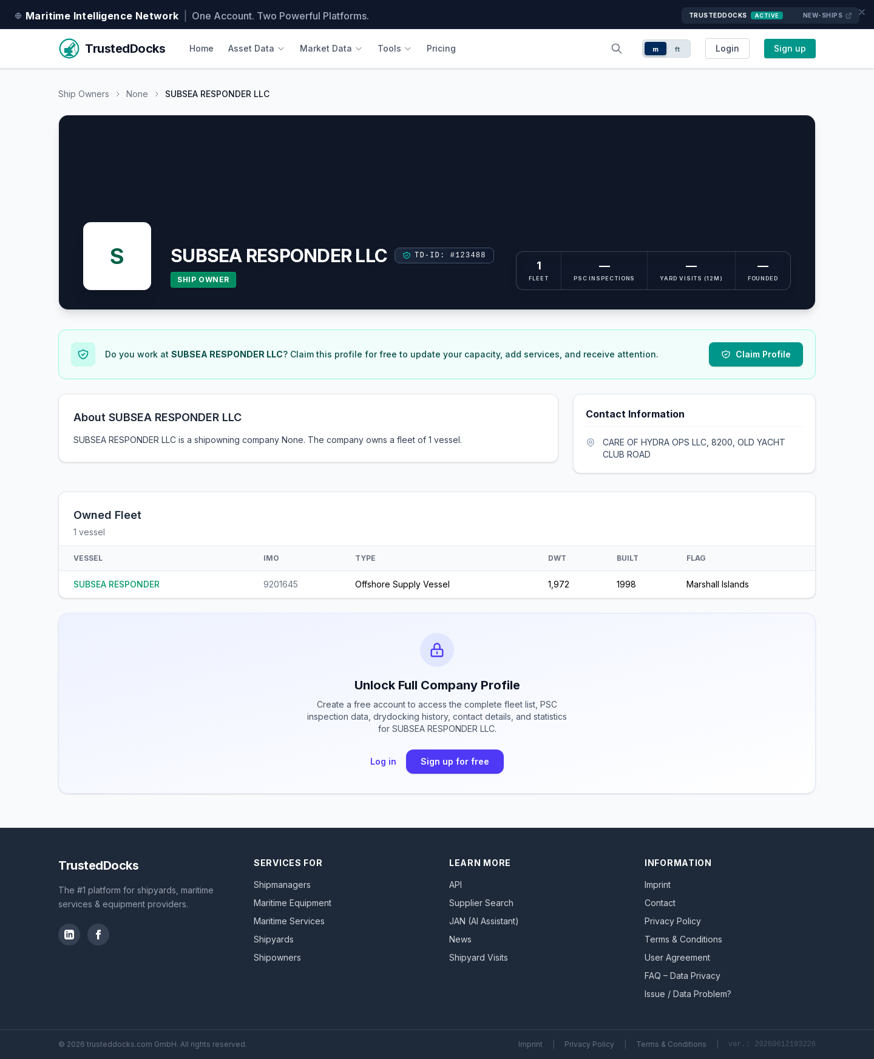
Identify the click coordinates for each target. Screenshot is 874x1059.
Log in (383, 761)
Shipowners (277, 957)
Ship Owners (83, 94)
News (460, 939)
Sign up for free (455, 761)
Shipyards (274, 939)
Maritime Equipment (292, 903)
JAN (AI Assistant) (484, 921)
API (455, 884)
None (137, 94)
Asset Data (256, 48)
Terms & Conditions (683, 939)
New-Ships (828, 15)
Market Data (331, 48)
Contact (660, 903)
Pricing (441, 48)
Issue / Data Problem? (688, 994)
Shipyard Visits (478, 957)
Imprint (658, 884)
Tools (395, 48)
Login (727, 48)
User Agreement (677, 957)
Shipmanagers (282, 884)
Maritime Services (289, 921)
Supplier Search (481, 903)
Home (201, 48)
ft (677, 49)
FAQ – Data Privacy (682, 975)
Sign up (790, 48)
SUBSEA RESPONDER (116, 584)
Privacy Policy (673, 921)
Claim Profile (756, 354)
